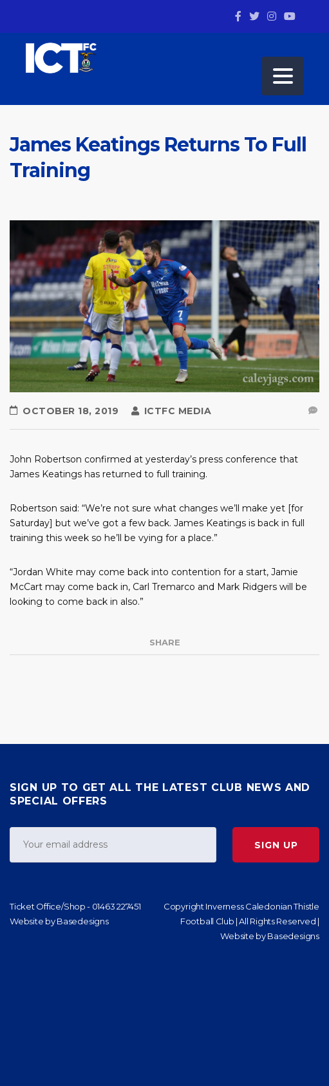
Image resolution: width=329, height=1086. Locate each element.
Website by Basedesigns (59, 921)
